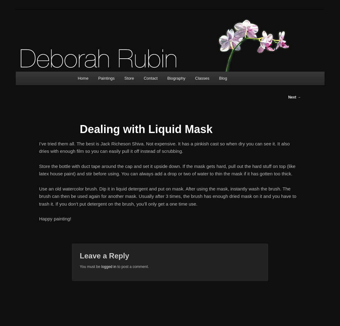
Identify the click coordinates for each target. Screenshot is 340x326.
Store (129, 78)
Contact (150, 78)
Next (294, 97)
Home (83, 78)
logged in (108, 267)
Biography (176, 78)
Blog (223, 78)
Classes (202, 78)
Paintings (106, 78)
